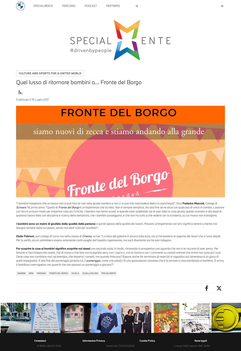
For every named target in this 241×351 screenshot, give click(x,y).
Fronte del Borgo (58, 273)
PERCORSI (68, 6)
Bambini (21, 273)
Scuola (75, 273)
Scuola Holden (90, 273)
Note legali (201, 340)
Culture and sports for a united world (50, 73)
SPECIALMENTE (43, 6)
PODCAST (91, 6)
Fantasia (41, 273)
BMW (31, 273)
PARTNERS (113, 6)
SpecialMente (108, 273)
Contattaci (40, 340)
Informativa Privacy (94, 340)
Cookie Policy (147, 340)
